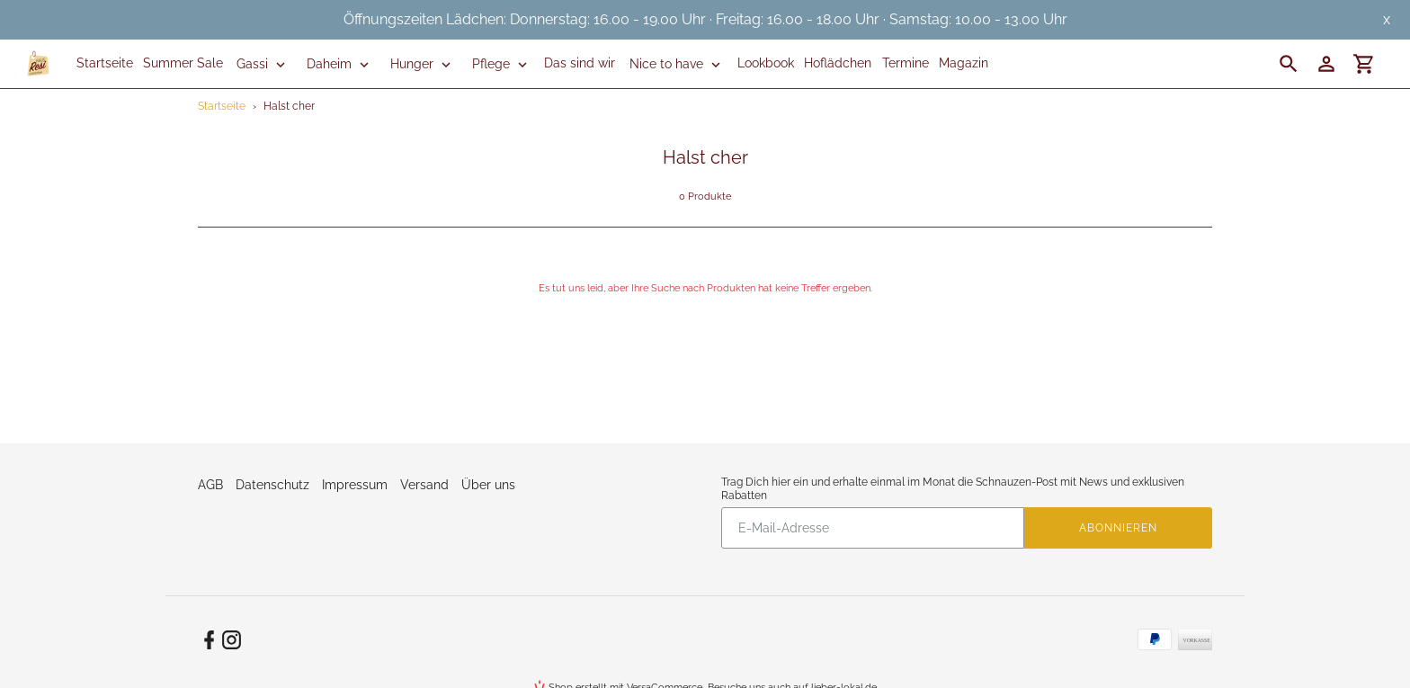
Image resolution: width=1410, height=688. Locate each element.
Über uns (488, 485)
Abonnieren (1118, 528)
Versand (424, 485)
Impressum (355, 485)
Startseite (221, 106)
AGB (210, 485)
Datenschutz (272, 485)
